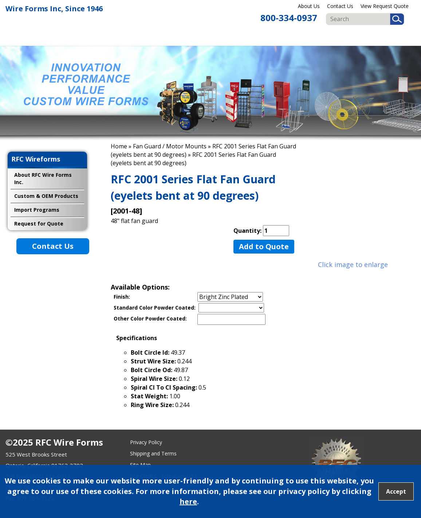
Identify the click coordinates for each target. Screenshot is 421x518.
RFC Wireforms (35, 159)
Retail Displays (214, 36)
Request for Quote (38, 223)
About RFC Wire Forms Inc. (43, 178)
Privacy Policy (146, 442)
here (188, 501)
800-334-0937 (288, 18)
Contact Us (340, 6)
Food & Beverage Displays (249, 36)
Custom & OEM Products (362, 36)
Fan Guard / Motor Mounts (169, 146)
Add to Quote (264, 246)
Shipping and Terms (153, 453)
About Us (309, 6)
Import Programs (395, 36)
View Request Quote (385, 6)
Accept (396, 491)
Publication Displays (288, 36)
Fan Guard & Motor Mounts (323, 36)
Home (119, 146)
